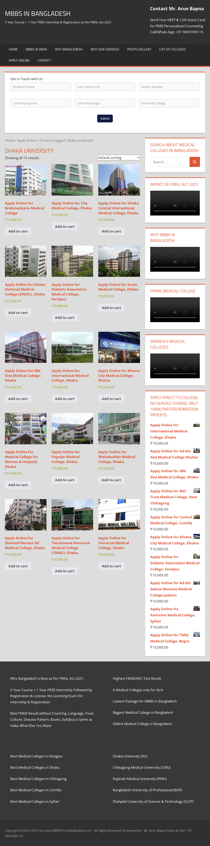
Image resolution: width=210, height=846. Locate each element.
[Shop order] (118, 157)
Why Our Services (104, 49)
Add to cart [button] (18, 231)
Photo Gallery (139, 49)
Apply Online (19, 60)
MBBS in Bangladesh (41, 13)
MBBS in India (36, 49)
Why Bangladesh (69, 49)
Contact (44, 60)
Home (13, 49)
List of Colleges (172, 49)
